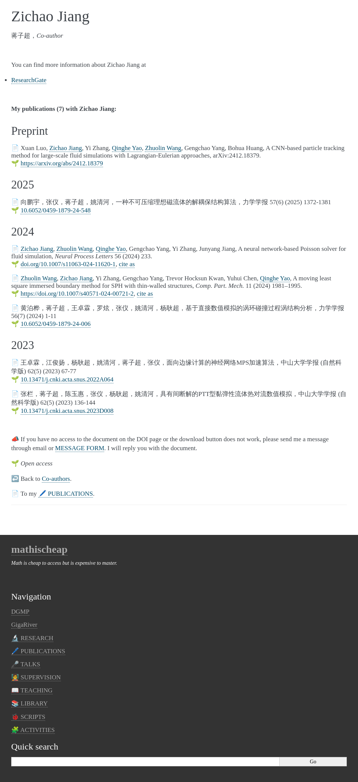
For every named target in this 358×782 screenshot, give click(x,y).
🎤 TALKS (25, 664)
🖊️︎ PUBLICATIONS (38, 651)
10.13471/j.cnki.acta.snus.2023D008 (67, 410)
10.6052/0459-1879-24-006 (55, 323)
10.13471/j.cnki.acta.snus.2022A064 (67, 379)
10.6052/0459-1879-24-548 (55, 210)
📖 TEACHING (32, 690)
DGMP (20, 611)
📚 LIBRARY (29, 703)
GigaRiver (24, 624)
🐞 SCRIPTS (28, 716)
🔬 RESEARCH (32, 638)
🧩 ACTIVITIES (33, 729)
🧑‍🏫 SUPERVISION (36, 677)
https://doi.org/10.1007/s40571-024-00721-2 (77, 293)
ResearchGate (28, 80)
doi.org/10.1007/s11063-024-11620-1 (68, 264)
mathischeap (39, 549)
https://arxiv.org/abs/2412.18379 (62, 163)
